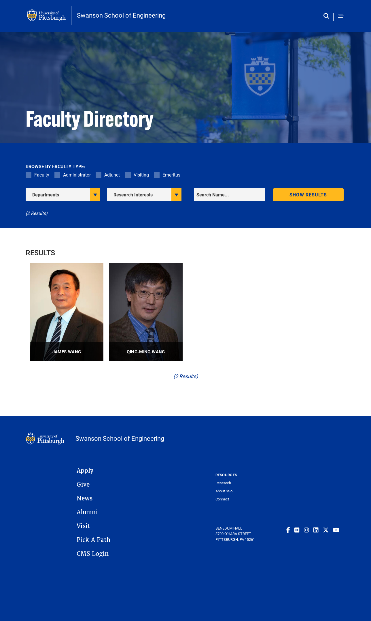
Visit (83, 526)
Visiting (141, 175)
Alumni (87, 512)
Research (223, 483)
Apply (85, 470)
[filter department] (63, 194)
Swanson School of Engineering (121, 15)
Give (83, 484)
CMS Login (93, 554)
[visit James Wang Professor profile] (66, 312)
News (84, 498)
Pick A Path (94, 540)
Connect (222, 499)
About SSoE (224, 491)
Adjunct (112, 175)
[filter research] (144, 194)
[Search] (229, 194)
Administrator (77, 175)
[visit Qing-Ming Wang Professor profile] (146, 312)
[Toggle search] (328, 16)
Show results (308, 195)
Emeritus (171, 175)
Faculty (41, 175)
